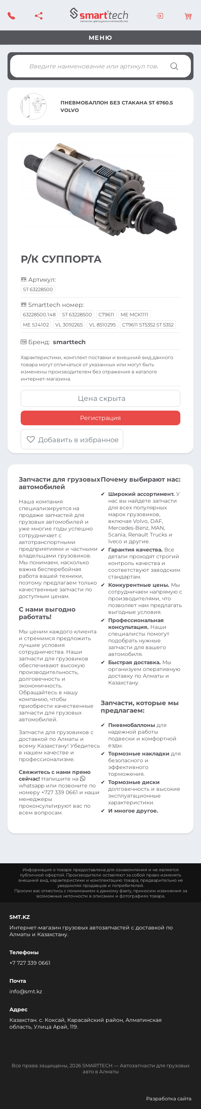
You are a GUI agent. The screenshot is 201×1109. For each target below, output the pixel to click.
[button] (72, 439)
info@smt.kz (25, 991)
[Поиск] (174, 66)
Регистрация (100, 418)
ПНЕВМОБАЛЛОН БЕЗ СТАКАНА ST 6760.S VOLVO (116, 106)
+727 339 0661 (59, 792)
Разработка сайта (169, 1098)
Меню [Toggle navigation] (100, 37)
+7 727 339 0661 (29, 962)
